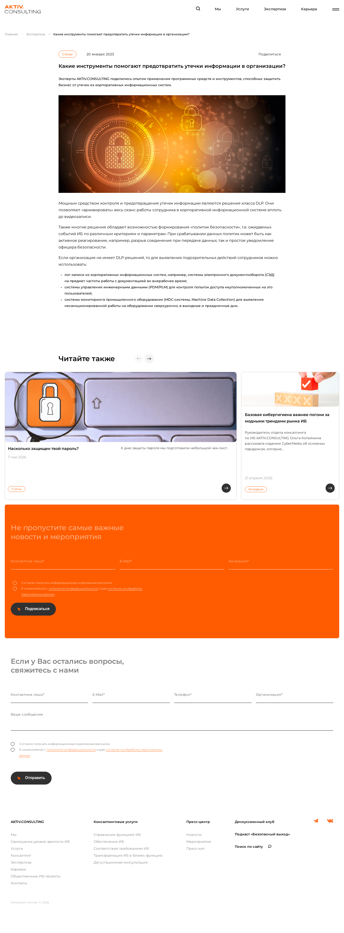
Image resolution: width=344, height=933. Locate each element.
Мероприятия (198, 841)
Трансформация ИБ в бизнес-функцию (128, 855)
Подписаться (37, 609)
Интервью (255, 489)
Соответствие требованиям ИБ (121, 848)
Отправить (35, 778)
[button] (149, 358)
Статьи (67, 54)
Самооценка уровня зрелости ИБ (40, 841)
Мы (218, 9)
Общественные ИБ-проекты (35, 876)
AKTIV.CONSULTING (27, 822)
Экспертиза (275, 9)
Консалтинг (21, 855)
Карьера (309, 9)
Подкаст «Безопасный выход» (262, 834)
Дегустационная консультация (121, 862)
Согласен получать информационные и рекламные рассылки (62, 583)
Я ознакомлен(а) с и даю (77, 591)
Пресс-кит (195, 848)
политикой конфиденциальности (73, 588)
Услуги (242, 9)
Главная (11, 34)
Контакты (19, 883)
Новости (194, 835)
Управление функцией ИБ (117, 835)
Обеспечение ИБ (109, 841)
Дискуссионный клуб (254, 822)
